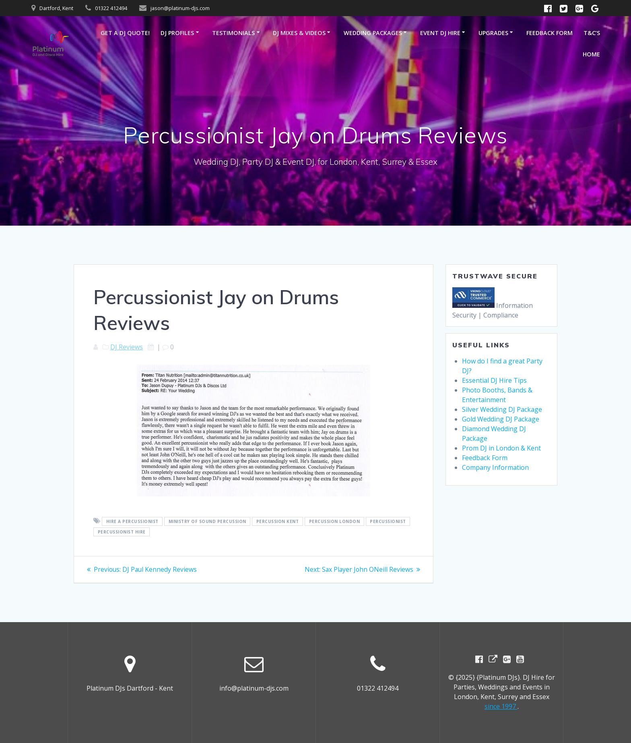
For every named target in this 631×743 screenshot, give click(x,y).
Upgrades (493, 33)
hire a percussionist (132, 521)
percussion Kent (277, 521)
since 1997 (501, 706)
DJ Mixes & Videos (299, 33)
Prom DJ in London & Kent (501, 448)
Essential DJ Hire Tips (494, 380)
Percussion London (334, 521)
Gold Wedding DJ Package (500, 419)
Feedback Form (549, 33)
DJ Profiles (177, 33)
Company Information (495, 467)
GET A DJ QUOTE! (125, 33)
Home (591, 54)
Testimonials (233, 33)
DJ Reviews (126, 346)
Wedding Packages (373, 33)
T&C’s (592, 33)
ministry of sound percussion (207, 521)
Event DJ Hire (440, 33)
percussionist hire (122, 532)
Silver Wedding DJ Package (502, 409)
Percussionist (388, 521)
